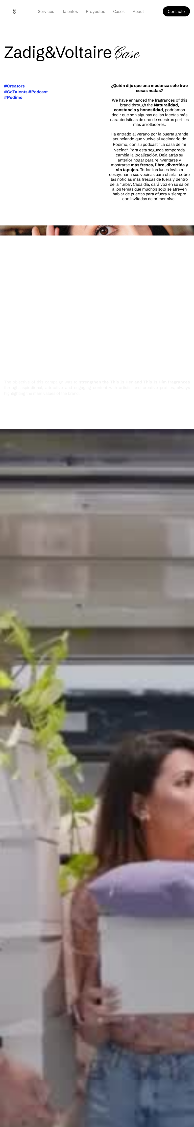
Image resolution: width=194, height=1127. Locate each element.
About (138, 11)
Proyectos (95, 11)
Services (46, 11)
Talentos (70, 11)
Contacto (176, 11)
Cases (119, 11)
